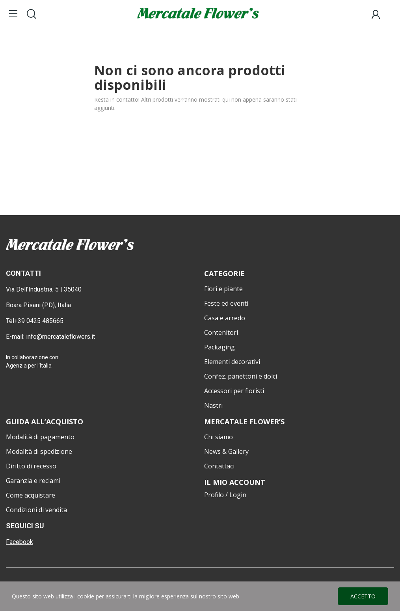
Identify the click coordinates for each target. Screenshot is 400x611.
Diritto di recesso (31, 466)
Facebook (19, 542)
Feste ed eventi (226, 303)
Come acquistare (30, 495)
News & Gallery (226, 451)
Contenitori (221, 332)
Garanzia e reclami (33, 480)
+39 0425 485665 (38, 321)
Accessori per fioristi (234, 390)
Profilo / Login (225, 494)
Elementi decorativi (232, 361)
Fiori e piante (223, 288)
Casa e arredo (224, 318)
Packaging (219, 347)
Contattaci (219, 466)
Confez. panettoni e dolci (240, 376)
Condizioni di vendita (36, 509)
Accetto (363, 596)
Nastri (213, 405)
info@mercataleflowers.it (61, 336)
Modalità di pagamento (40, 437)
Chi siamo (218, 437)
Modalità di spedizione (39, 451)
